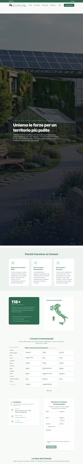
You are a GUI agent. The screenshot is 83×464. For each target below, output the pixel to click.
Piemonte (12, 365)
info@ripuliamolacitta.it (20, 417)
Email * (47, 417)
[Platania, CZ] (65, 320)
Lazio (11, 355)
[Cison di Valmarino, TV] (58, 305)
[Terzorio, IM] (52, 310)
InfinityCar (11, 1)
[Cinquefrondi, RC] (64, 321)
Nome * (47, 411)
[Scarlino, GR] (56, 312)
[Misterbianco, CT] (63, 323)
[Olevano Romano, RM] (60, 314)
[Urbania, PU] (59, 310)
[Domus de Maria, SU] (53, 320)
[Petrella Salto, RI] (60, 313)
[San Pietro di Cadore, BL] (59, 304)
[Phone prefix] (62, 420)
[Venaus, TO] (50, 307)
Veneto (11, 381)
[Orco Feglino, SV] (52, 309)
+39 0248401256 (19, 422)
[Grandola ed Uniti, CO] (54, 305)
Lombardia (12, 360)
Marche (11, 363)
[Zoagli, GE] (54, 309)
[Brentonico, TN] (56, 306)
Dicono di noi (45, 5)
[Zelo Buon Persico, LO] (54, 307)
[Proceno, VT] (58, 312)
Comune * (62, 423)
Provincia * (48, 423)
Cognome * (62, 411)
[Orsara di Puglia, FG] (63, 315)
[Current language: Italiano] (60, 5)
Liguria (11, 358)
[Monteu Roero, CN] (52, 308)
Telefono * (62, 417)
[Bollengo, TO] (52, 307)
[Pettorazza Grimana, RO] (58, 307)
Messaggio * (49, 430)
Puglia (11, 368)
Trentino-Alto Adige (14, 379)
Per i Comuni (37, 5)
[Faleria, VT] (59, 313)
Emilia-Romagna (13, 352)
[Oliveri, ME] (63, 322)
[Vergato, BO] (57, 309)
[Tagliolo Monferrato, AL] (53, 308)
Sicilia (11, 373)
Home (30, 5)
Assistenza (53, 5)
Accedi (72, 1)
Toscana (12, 376)
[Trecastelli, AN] (60, 310)
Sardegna (12, 371)
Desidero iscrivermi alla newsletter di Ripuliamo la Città (59, 442)
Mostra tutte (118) (13, 384)
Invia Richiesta (51, 447)
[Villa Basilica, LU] (56, 310)
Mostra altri (49, 390)
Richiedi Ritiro (69, 5)
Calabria (11, 350)
